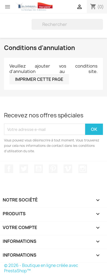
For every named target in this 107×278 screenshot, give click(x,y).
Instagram (82, 168)
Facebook (9, 168)
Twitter (23, 168)
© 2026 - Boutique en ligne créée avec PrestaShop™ (41, 268)
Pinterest (53, 168)
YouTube (38, 168)
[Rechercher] (67, 24)
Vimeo (68, 168)
